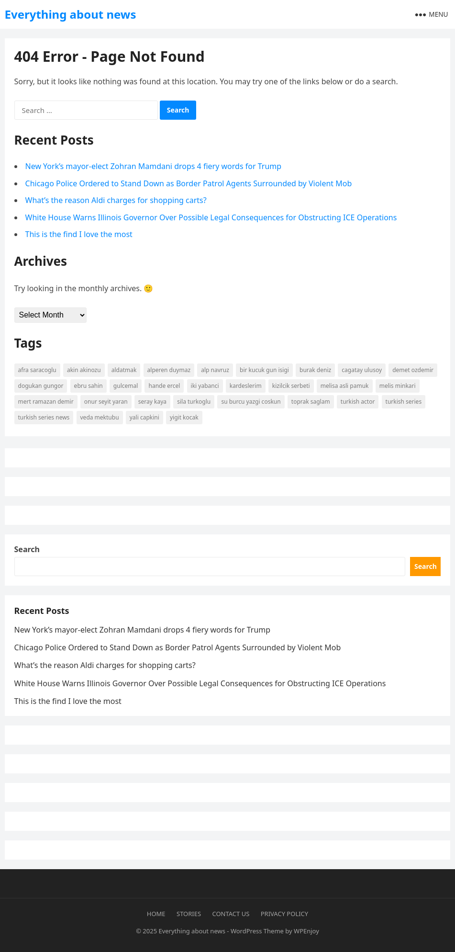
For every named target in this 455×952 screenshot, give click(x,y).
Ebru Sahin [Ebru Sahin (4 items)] (88, 386)
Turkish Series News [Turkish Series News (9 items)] (44, 417)
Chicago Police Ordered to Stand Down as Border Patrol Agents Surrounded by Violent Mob (188, 183)
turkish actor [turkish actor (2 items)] (358, 401)
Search (27, 549)
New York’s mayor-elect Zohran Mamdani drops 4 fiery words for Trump (153, 166)
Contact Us (231, 913)
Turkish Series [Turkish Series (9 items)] (404, 401)
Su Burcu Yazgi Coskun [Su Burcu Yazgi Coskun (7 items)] (250, 401)
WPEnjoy (306, 931)
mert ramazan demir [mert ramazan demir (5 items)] (46, 401)
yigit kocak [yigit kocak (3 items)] (184, 417)
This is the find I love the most (79, 234)
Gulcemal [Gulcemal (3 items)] (125, 386)
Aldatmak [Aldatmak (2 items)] (124, 370)
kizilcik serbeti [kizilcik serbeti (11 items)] (291, 386)
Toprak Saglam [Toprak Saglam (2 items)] (310, 401)
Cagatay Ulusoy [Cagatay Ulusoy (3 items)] (362, 370)
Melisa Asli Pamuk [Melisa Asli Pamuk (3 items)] (345, 386)
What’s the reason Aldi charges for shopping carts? (116, 200)
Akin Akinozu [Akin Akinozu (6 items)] (84, 370)
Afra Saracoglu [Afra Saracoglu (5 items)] (37, 370)
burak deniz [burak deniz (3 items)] (315, 370)
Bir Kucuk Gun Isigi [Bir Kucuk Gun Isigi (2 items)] (264, 370)
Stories (189, 913)
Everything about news (70, 14)
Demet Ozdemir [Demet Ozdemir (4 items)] (412, 370)
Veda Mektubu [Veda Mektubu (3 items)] (99, 417)
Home (156, 913)
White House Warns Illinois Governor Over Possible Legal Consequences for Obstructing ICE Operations (211, 217)
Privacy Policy (284, 913)
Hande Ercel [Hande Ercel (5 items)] (164, 386)
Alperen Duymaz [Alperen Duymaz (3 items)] (169, 370)
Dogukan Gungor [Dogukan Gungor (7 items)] (41, 386)
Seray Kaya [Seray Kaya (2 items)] (152, 401)
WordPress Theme (257, 931)
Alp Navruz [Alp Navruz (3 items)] (215, 370)
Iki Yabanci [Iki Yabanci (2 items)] (205, 386)
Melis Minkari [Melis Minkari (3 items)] (397, 386)
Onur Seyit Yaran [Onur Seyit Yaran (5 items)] (106, 401)
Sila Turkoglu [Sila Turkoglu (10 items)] (194, 401)
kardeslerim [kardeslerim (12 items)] (246, 386)
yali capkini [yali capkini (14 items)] (144, 417)
